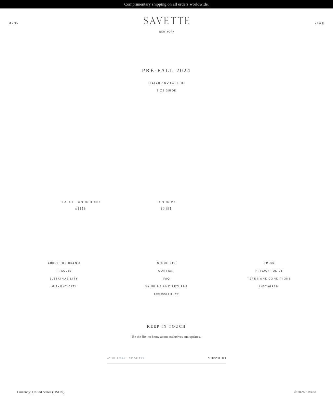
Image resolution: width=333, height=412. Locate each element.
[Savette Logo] (166, 23)
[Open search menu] (14, 23)
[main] (166, 150)
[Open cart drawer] (320, 23)
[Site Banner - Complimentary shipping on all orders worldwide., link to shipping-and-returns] (166, 4)
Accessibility (166, 294)
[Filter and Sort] (166, 83)
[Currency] (40, 392)
